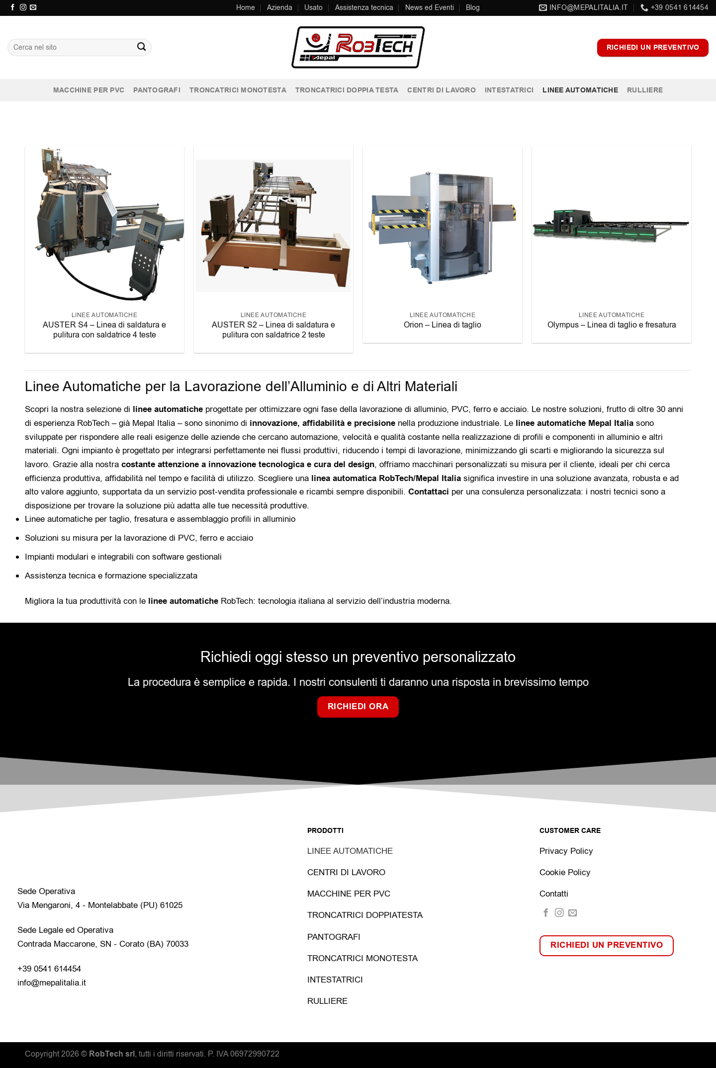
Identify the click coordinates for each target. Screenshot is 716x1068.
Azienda (279, 7)
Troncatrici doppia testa (347, 90)
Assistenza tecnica (364, 7)
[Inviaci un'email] (33, 7)
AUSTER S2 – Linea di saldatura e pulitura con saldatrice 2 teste (273, 330)
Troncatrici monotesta (237, 90)
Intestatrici (509, 90)
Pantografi (156, 90)
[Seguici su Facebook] (12, 7)
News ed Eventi (429, 7)
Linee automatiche (580, 90)
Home (245, 7)
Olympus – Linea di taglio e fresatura (611, 325)
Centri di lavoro (441, 90)
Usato (313, 7)
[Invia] (141, 48)
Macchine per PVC (88, 90)
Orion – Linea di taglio (442, 325)
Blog (473, 7)
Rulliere (645, 90)
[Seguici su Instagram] (23, 7)
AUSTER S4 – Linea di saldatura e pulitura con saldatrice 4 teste (104, 330)
